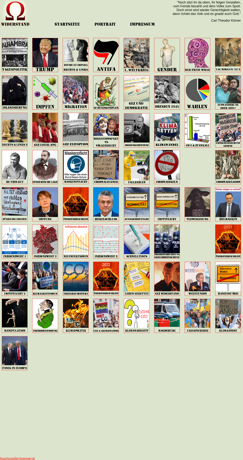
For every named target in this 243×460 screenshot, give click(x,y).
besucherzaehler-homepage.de (17, 458)
